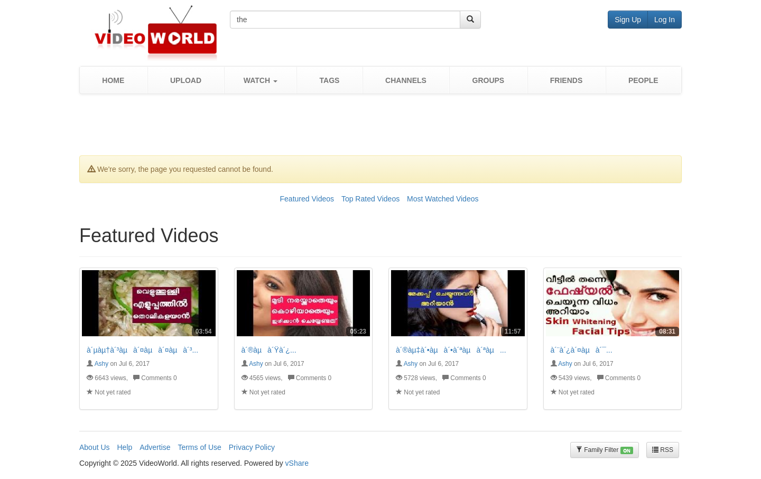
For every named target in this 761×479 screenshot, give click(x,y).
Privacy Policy (252, 447)
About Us (94, 447)
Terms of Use (199, 447)
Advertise (155, 447)
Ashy (101, 363)
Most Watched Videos (442, 199)
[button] (260, 80)
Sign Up (628, 19)
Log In (664, 19)
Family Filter (604, 450)
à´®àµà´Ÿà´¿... (269, 350)
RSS (662, 450)
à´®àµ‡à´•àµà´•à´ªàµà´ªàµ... (451, 350)
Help (124, 447)
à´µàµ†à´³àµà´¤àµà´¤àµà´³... (142, 350)
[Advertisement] (380, 128)
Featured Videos (307, 199)
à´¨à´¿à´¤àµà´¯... (581, 350)
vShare (297, 463)
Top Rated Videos (370, 199)
